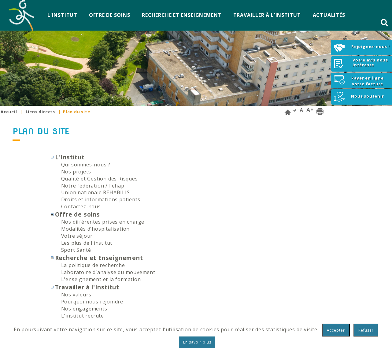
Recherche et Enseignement (181, 15)
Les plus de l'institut (87, 243)
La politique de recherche (93, 265)
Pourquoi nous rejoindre (92, 301)
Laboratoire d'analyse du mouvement (108, 272)
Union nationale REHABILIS (95, 192)
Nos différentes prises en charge (103, 221)
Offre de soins (109, 15)
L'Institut (62, 15)
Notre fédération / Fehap (92, 185)
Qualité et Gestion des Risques (99, 178)
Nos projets (76, 171)
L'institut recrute (82, 315)
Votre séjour (77, 235)
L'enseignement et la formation (101, 279)
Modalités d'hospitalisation (95, 228)
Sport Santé (76, 250)
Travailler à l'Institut (267, 15)
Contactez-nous (81, 206)
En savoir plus (197, 342)
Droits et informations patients (100, 199)
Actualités (329, 15)
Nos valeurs (76, 294)
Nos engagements (84, 308)
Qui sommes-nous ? (86, 164)
